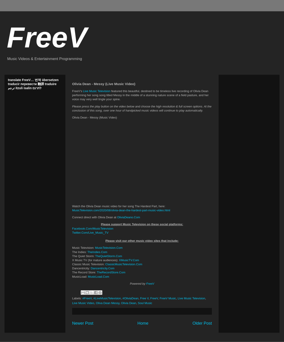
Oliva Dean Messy (107, 303)
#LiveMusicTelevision (107, 298)
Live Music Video (83, 303)
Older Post (202, 323)
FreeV (47, 37)
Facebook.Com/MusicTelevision (92, 228)
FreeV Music (168, 298)
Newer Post (82, 323)
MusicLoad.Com (98, 276)
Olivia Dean (128, 303)
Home (143, 323)
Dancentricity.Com (102, 268)
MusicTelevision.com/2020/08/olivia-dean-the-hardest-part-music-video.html (121, 210)
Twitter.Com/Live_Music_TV (90, 232)
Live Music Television (96, 91)
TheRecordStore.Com (111, 272)
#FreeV (87, 298)
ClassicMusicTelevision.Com (123, 264)
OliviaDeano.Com (128, 217)
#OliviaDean (131, 298)
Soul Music (145, 303)
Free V (144, 298)
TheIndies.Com (97, 252)
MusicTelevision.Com (109, 247)
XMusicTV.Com (129, 260)
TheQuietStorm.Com (108, 256)
